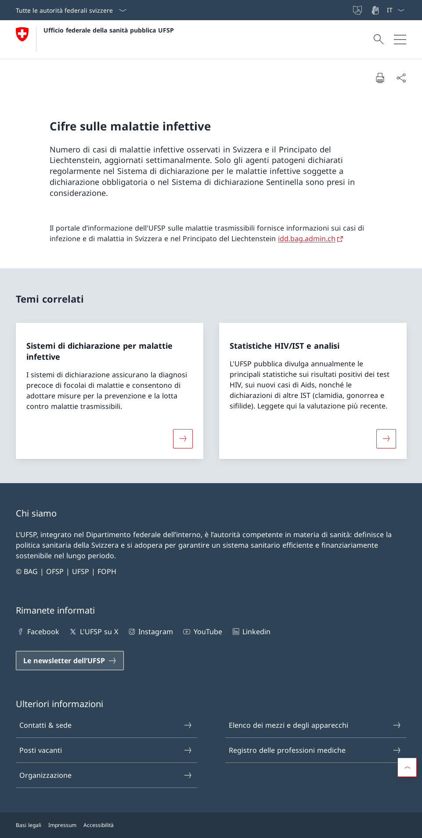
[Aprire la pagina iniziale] (95, 39)
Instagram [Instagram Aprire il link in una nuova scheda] (150, 631)
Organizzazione (105, 775)
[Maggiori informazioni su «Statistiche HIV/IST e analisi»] (386, 438)
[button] (407, 767)
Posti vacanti (105, 750)
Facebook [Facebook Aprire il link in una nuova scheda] (37, 631)
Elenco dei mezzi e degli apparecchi (315, 725)
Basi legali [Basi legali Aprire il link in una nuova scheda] (28, 825)
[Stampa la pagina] (379, 77)
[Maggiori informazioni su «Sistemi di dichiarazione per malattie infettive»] (182, 438)
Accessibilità (98, 825)
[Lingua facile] (358, 10)
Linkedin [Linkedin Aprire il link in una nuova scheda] (251, 631)
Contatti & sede (105, 725)
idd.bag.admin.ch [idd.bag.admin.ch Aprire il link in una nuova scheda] (306, 238)
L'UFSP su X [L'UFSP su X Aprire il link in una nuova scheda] (93, 631)
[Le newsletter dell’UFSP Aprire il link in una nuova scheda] (70, 660)
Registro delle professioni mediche (315, 750)
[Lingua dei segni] (376, 10)
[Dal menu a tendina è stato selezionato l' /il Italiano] (395, 10)
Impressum (62, 825)
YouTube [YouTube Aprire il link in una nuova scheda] (202, 631)
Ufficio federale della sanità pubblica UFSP (108, 30)
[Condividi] (400, 77)
